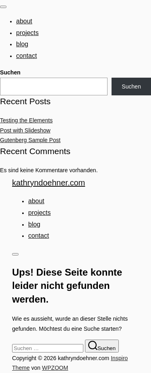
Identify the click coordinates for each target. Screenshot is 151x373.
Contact (26, 55)
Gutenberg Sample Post (30, 140)
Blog (22, 44)
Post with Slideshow (25, 130)
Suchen (10, 72)
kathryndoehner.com (48, 182)
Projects (27, 32)
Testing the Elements (26, 120)
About (24, 21)
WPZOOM (55, 368)
